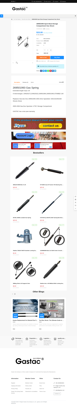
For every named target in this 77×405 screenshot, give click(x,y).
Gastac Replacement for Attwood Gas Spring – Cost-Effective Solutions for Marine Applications (25, 320)
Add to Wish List (41, 61)
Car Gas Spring (17, 19)
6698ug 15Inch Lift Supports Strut (21, 283)
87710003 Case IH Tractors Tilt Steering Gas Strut (52, 184)
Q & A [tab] (32, 82)
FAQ (40, 385)
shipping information (16, 385)
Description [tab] (17, 82)
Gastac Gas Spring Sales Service (17, 392)
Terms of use (42, 391)
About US (41, 388)
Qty (37, 50)
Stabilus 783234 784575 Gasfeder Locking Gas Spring (25, 250)
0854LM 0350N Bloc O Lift (19, 184)
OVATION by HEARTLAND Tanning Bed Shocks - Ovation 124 (52, 217)
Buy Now (57, 57)
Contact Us (57, 393)
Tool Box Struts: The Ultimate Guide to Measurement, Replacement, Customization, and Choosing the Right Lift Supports (51, 320)
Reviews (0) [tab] (25, 82)
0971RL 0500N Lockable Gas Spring (22, 217)
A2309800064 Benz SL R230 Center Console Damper (52, 250)
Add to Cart (43, 57)
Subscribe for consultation (31, 391)
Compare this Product (53, 61)
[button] (13, 63)
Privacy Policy (14, 388)
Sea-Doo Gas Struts (26, 19)
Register (13, 383)
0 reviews (46, 29)
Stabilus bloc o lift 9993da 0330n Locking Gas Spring (52, 283)
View (14, 328)
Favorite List (28, 388)
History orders (28, 385)
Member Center (29, 383)
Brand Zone (42, 383)
